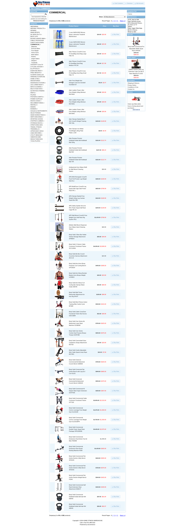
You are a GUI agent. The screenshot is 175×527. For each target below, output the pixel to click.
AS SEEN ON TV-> (36, 34)
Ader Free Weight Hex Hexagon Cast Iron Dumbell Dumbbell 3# (77, 82)
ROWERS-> (34, 109)
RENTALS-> (34, 105)
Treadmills (34, 62)
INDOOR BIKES (35, 80)
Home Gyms (35, 52)
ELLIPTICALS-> (35, 68)
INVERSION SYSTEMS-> (38, 82)
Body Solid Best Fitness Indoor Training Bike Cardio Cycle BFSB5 (78, 304)
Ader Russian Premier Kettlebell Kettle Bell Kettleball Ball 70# (78, 159)
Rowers (33, 56)
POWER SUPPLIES (36, 99)
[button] (118, 3)
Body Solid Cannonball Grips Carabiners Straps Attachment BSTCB (78, 342)
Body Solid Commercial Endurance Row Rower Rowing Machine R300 (76, 448)
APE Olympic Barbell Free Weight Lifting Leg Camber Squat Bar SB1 (77, 198)
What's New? (131, 57)
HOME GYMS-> (35, 78)
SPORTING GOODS (37, 119)
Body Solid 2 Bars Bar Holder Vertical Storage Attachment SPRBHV (77, 236)
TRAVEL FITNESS (36, 127)
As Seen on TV (136, 25)
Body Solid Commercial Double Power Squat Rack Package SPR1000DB (77, 429)
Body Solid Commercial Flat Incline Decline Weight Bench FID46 (77, 477)
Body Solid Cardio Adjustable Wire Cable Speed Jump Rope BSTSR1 (78, 352)
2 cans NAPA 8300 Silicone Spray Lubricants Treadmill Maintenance (77, 34)
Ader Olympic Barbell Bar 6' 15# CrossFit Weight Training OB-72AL (77, 121)
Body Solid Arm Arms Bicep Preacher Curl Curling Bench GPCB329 (77, 265)
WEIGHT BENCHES (37, 139)
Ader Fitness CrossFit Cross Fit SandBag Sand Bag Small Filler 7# (77, 73)
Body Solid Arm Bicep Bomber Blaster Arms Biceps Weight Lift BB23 (78, 275)
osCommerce (91, 524)
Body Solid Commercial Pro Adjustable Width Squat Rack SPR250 (136, 48)
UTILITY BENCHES (36, 135)
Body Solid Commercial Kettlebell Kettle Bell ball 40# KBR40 (77, 496)
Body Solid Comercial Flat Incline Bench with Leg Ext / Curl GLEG (77, 371)
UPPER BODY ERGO (37, 131)
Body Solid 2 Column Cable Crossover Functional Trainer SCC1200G (77, 246)
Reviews (130, 92)
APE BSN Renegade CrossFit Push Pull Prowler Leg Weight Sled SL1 (78, 179)
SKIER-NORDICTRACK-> (38, 115)
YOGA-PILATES (35, 141)
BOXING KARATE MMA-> (38, 38)
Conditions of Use (133, 87)
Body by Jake (136, 32)
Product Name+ (74, 26)
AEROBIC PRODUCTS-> (38, 28)
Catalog (37, 8)
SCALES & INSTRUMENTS (39, 111)
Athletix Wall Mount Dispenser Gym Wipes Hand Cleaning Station (78, 227)
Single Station (35, 58)
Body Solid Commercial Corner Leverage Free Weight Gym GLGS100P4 (78, 419)
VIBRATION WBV (36, 137)
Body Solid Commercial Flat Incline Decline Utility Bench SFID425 (77, 467)
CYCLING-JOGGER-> (37, 66)
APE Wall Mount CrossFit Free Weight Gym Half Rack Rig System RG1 (78, 217)
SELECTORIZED (36, 113)
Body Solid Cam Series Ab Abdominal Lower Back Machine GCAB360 (77, 323)
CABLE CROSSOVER (37, 40)
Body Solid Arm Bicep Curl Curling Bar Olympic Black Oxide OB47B (77, 285)
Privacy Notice (132, 85)
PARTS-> (33, 92)
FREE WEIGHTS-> (36, 72)
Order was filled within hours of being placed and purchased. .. (135, 106)
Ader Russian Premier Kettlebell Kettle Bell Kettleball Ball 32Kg (78, 140)
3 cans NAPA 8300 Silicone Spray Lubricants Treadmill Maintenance (77, 44)
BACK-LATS (34, 36)
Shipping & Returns (133, 83)
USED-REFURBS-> (36, 133)
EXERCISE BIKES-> (37, 70)
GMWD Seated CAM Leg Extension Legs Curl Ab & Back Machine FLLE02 (136, 71)
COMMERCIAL (45, 8)
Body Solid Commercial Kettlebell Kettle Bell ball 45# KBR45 (77, 506)
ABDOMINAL (34, 26)
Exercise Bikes (35, 48)
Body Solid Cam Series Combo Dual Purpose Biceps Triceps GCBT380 (77, 333)
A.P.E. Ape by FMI (136, 20)
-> (36, 44)
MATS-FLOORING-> (37, 87)
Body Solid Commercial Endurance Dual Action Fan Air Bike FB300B (78, 439)
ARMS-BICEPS (35, 32)
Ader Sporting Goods (136, 21)
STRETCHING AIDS (37, 125)
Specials (130, 34)
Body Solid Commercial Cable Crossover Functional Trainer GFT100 (78, 400)
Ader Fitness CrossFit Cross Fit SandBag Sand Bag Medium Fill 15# (77, 63)
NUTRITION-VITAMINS (37, 91)
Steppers (34, 60)
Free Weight (35, 50)
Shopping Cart (132, 11)
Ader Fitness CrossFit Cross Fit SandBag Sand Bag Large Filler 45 (77, 53)
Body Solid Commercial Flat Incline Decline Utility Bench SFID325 (77, 458)
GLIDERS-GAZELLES (37, 74)
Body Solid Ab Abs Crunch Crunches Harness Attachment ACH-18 (78, 256)
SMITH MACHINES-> (37, 117)
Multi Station (35, 54)
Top (32, 8)
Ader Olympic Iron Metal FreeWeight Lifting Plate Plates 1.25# (76, 130)
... (118, 21)
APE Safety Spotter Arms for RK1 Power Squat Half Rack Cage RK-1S (77, 207)
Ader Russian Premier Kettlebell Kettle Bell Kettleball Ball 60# (78, 150)
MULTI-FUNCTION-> (37, 88)
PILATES (33, 95)
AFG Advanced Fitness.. (136, 23)
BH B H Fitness (136, 30)
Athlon (136, 26)
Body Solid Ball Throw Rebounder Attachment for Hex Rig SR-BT (77, 294)
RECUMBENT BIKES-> (37, 103)
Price (104, 26)
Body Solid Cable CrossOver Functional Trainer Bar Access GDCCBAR (78, 313)
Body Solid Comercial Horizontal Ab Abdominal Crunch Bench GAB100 (76, 381)
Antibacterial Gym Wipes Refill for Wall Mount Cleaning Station (78, 169)
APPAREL (34, 30)
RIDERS (33, 107)
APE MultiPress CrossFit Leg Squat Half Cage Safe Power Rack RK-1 (77, 188)
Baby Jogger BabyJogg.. (136, 28)
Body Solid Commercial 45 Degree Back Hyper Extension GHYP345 (78, 390)
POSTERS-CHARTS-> (37, 97)
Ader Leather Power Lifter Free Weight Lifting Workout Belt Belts (77, 92)
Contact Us (131, 89)
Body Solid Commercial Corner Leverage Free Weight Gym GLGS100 (78, 410)
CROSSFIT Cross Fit (37, 64)
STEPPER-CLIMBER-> (37, 121)
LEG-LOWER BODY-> (37, 84)
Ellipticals (34, 46)
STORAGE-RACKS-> (37, 123)
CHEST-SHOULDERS (37, 42)
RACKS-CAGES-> (36, 101)
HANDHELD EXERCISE (38, 76)
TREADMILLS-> (35, 129)
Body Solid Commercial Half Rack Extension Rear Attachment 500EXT (77, 487)
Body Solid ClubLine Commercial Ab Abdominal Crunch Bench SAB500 (77, 362)
